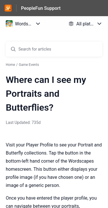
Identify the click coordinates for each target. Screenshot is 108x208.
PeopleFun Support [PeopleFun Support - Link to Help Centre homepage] (40, 8)
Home (10, 65)
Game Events (29, 65)
